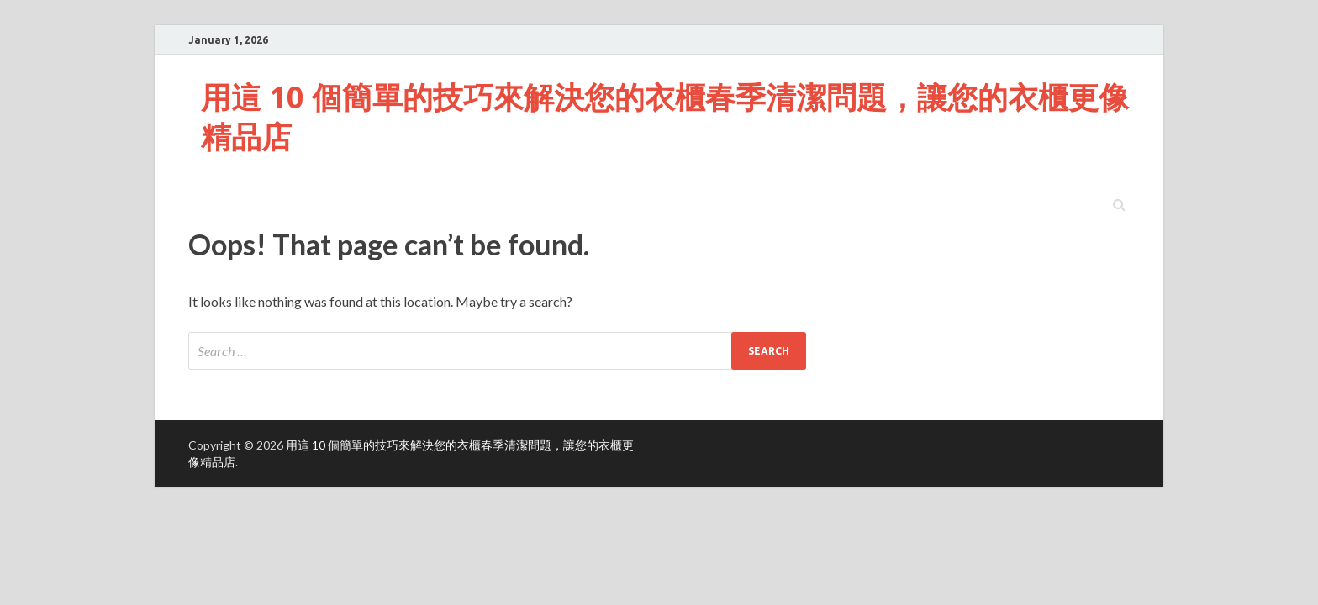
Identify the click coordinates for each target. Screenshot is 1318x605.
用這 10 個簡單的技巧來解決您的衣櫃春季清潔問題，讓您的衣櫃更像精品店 (665, 116)
